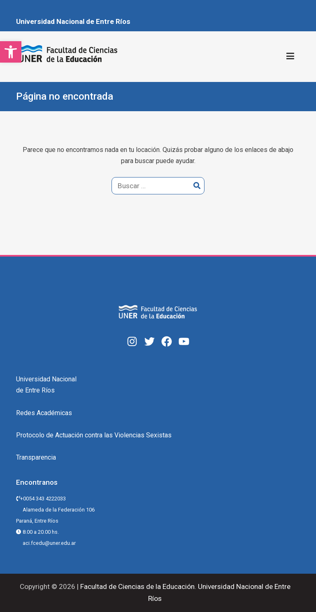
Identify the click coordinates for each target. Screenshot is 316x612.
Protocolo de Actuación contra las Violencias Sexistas (94, 435)
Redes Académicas (44, 413)
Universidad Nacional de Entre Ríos (73, 21)
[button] (10, 52)
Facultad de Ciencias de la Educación (137, 586)
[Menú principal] (290, 56)
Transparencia (36, 457)
